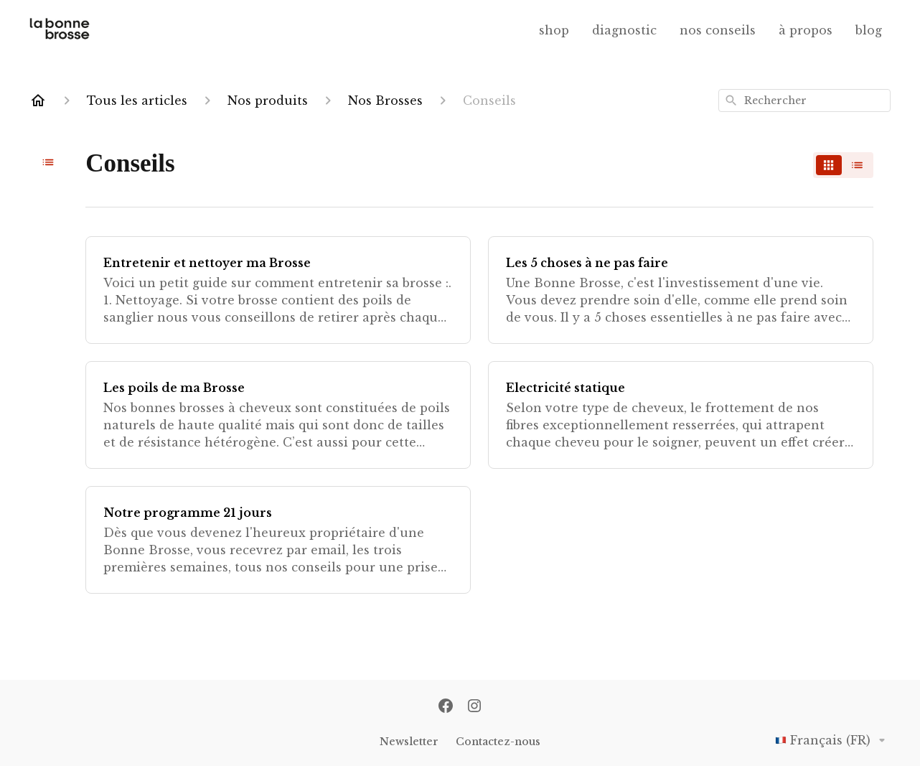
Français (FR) (833, 740)
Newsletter (409, 741)
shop (554, 30)
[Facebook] (445, 707)
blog (868, 30)
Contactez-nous (498, 741)
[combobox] (804, 100)
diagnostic (624, 30)
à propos (805, 30)
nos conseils (718, 30)
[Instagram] (474, 707)
